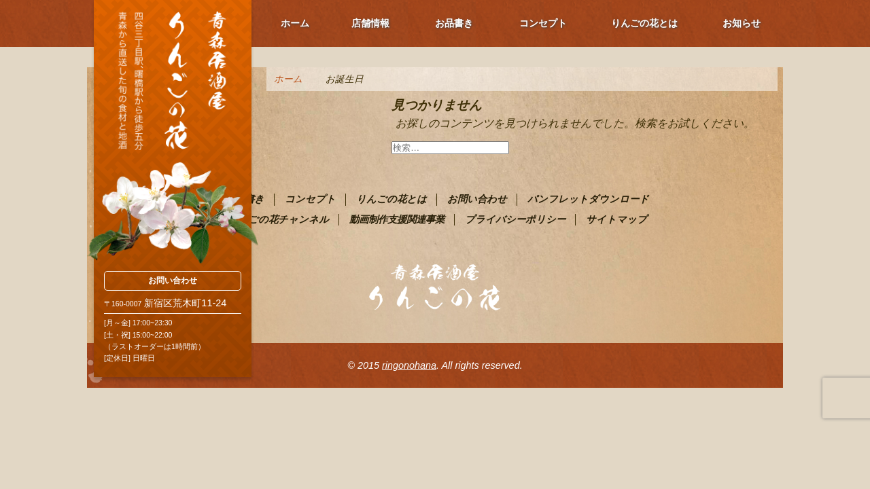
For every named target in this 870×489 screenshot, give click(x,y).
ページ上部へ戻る (829, 448)
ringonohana (409, 365)
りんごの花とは (644, 23)
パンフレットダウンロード (588, 199)
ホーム (295, 23)
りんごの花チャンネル (278, 219)
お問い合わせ (172, 280)
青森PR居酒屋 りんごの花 (172, 132)
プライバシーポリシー (515, 219)
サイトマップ (616, 219)
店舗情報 (370, 23)
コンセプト (543, 23)
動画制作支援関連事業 (397, 219)
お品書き (454, 23)
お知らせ (742, 23)
